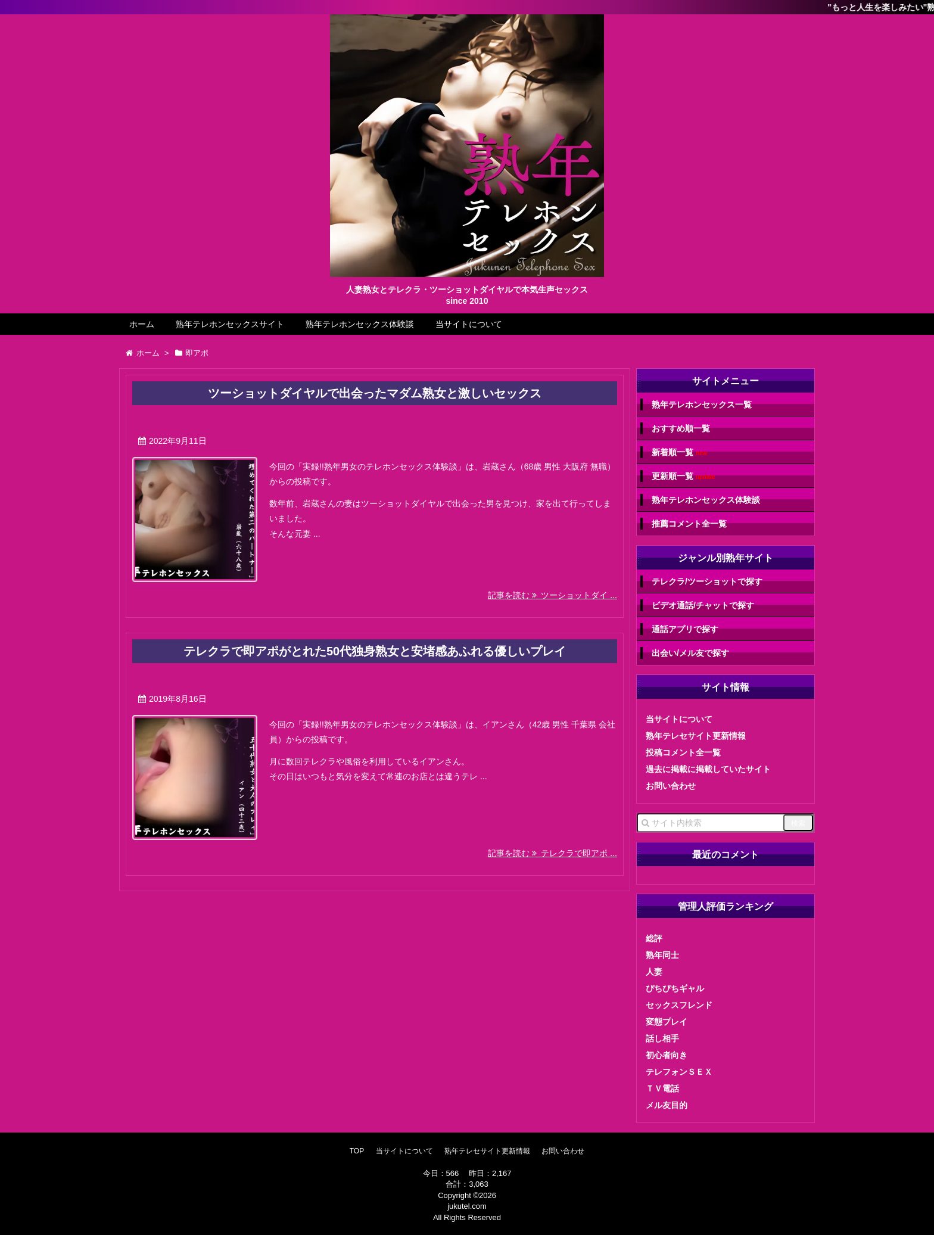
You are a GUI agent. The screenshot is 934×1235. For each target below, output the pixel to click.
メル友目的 (666, 1105)
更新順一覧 (683, 476)
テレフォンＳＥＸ (679, 1072)
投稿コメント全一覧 (683, 752)
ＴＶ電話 (662, 1088)
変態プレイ (666, 1021)
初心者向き (666, 1055)
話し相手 (662, 1038)
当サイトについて (468, 324)
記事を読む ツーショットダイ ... (552, 595)
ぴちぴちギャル (675, 988)
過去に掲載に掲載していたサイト (708, 769)
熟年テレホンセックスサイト (230, 324)
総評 (654, 938)
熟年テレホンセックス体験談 (360, 324)
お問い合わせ (671, 786)
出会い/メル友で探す (690, 653)
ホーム (141, 324)
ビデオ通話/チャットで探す (703, 605)
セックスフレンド (679, 1005)
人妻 (654, 971)
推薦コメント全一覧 (689, 523)
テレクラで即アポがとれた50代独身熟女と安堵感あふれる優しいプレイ (374, 651)
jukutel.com (467, 1206)
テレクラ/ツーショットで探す (707, 581)
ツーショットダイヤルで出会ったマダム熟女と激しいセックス (374, 393)
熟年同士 (662, 955)
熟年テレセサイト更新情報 (696, 736)
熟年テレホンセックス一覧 (702, 404)
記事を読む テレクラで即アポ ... (552, 853)
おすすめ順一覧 (681, 428)
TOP (357, 1151)
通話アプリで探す (685, 629)
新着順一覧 (679, 452)
